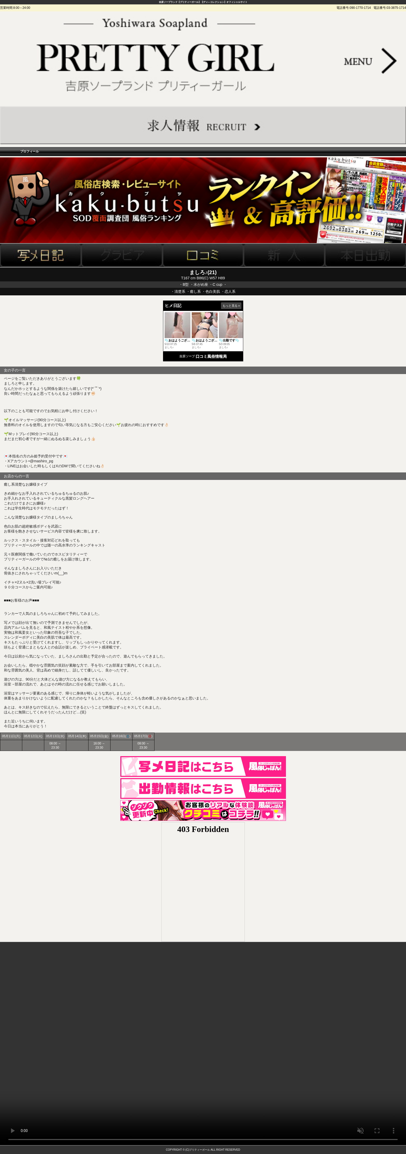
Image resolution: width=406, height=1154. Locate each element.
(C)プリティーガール (198, 1149)
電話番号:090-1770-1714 (353, 8)
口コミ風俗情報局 (211, 356)
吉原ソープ (187, 356)
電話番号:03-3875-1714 (389, 8)
